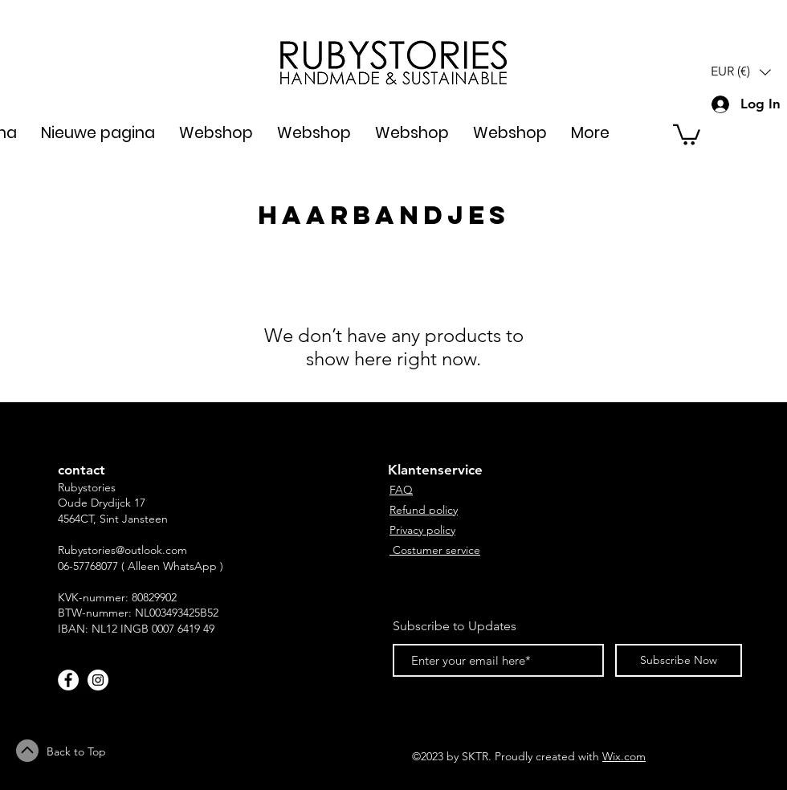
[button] (740, 71)
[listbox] (740, 71)
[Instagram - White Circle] (98, 680)
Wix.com (624, 756)
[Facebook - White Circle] (68, 680)
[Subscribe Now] (678, 660)
